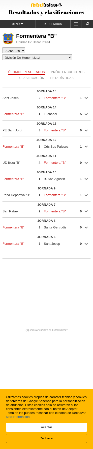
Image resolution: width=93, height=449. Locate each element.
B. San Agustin (54, 179)
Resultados (53, 23)
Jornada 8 (46, 221)
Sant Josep (10, 98)
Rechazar (47, 438)
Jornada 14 (46, 107)
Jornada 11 (46, 156)
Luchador (50, 114)
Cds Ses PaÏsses (56, 146)
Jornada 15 (46, 91)
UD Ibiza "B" (11, 162)
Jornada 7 (46, 204)
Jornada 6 (46, 237)
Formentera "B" (55, 98)
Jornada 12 (46, 140)
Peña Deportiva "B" (16, 195)
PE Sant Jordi (12, 130)
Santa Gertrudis (55, 227)
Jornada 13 (46, 123)
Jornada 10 (46, 172)
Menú (17, 23)
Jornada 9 (46, 188)
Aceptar (46, 427)
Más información (18, 417)
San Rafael (10, 211)
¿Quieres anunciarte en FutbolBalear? (47, 330)
